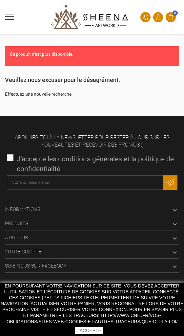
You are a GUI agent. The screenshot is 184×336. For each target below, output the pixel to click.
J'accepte (88, 330)
